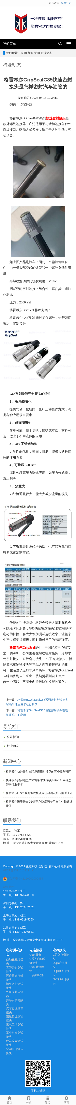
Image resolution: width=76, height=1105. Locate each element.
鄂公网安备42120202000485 (23, 878)
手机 (28, 1099)
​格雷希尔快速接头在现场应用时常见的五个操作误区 (38, 771)
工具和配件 (36, 975)
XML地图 (9, 887)
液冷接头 (59, 950)
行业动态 (46, 53)
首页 (23, 53)
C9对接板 (35, 954)
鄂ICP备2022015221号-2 (19, 870)
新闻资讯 (33, 53)
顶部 (66, 1099)
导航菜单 (9, 43)
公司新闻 (13, 737)
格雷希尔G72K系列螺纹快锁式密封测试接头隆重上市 (39, 793)
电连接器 (35, 950)
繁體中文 (66, 2)
